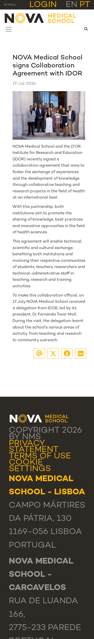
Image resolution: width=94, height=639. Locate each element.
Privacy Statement (33, 447)
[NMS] (40, 17)
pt (84, 4)
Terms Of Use (40, 456)
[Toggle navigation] (9, 29)
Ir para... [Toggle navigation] (10, 5)
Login (43, 4)
